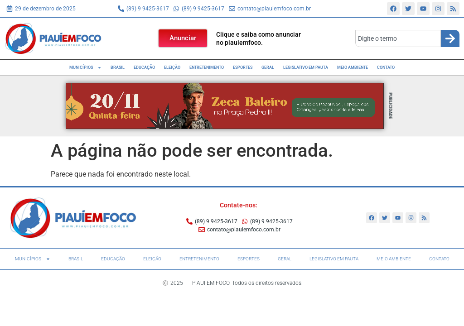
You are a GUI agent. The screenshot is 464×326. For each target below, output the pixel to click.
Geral (267, 67)
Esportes (242, 67)
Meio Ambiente (352, 67)
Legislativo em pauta (305, 67)
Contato (386, 67)
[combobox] (398, 38)
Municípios (85, 67)
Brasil (118, 67)
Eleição (172, 67)
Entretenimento (206, 67)
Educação (144, 67)
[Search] (450, 38)
